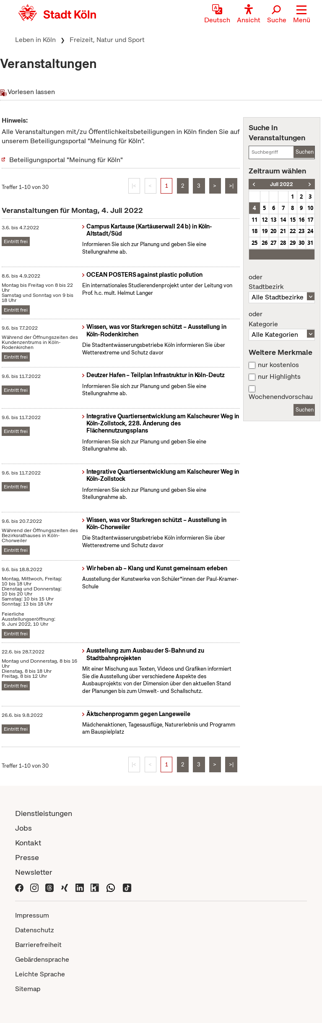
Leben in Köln (35, 39)
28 (283, 243)
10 (310, 208)
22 (293, 231)
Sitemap (27, 988)
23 (301, 231)
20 (273, 231)
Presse (27, 857)
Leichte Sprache (40, 974)
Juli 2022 (281, 184)
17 (310, 219)
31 (310, 243)
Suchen (305, 151)
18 (254, 231)
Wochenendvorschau (281, 396)
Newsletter (33, 872)
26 (264, 243)
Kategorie (282, 319)
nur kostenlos (278, 365)
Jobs (23, 828)
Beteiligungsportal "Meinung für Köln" (66, 159)
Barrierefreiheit (38, 944)
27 (273, 243)
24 (310, 231)
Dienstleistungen (43, 813)
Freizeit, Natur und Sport (107, 39)
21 (283, 231)
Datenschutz (34, 930)
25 (254, 243)
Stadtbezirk (282, 282)
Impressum (32, 915)
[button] (301, 14)
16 (301, 219)
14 (283, 219)
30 (301, 243)
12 (264, 219)
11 (254, 219)
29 (293, 243)
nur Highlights (279, 376)
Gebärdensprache (42, 959)
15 (293, 219)
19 (264, 231)
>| (231, 185)
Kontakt (28, 842)
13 (273, 219)
